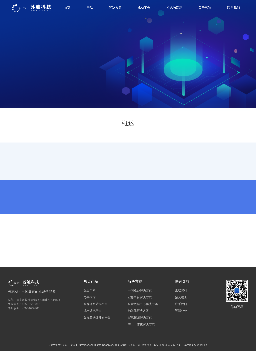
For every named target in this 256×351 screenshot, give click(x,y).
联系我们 (233, 7)
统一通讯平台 (93, 310)
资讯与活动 (174, 7)
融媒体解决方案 (138, 310)
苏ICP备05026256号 (167, 344)
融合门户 (90, 290)
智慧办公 (181, 310)
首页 (67, 7)
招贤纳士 (181, 297)
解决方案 (115, 7)
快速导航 (182, 281)
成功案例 (144, 7)
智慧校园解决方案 (140, 317)
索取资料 (181, 290)
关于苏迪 (204, 7)
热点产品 (91, 281)
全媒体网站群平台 (96, 304)
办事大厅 (90, 297)
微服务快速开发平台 (97, 317)
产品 (89, 7)
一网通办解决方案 (140, 290)
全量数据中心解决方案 (143, 304)
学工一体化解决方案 (141, 324)
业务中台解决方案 (140, 297)
